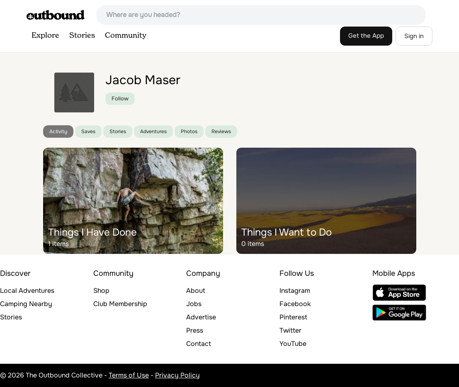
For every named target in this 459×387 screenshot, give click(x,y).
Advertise (201, 317)
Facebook (295, 303)
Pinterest (293, 317)
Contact (198, 343)
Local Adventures (27, 290)
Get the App (366, 36)
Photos (189, 131)
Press (194, 330)
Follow (120, 98)
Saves (88, 131)
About (195, 290)
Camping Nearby (26, 303)
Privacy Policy (177, 375)
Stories (82, 35)
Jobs (194, 303)
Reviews (221, 131)
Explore (45, 35)
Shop (101, 290)
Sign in (414, 36)
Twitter (290, 330)
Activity (58, 131)
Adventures (153, 131)
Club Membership (120, 303)
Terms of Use (129, 375)
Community (125, 35)
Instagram (294, 290)
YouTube (292, 343)
